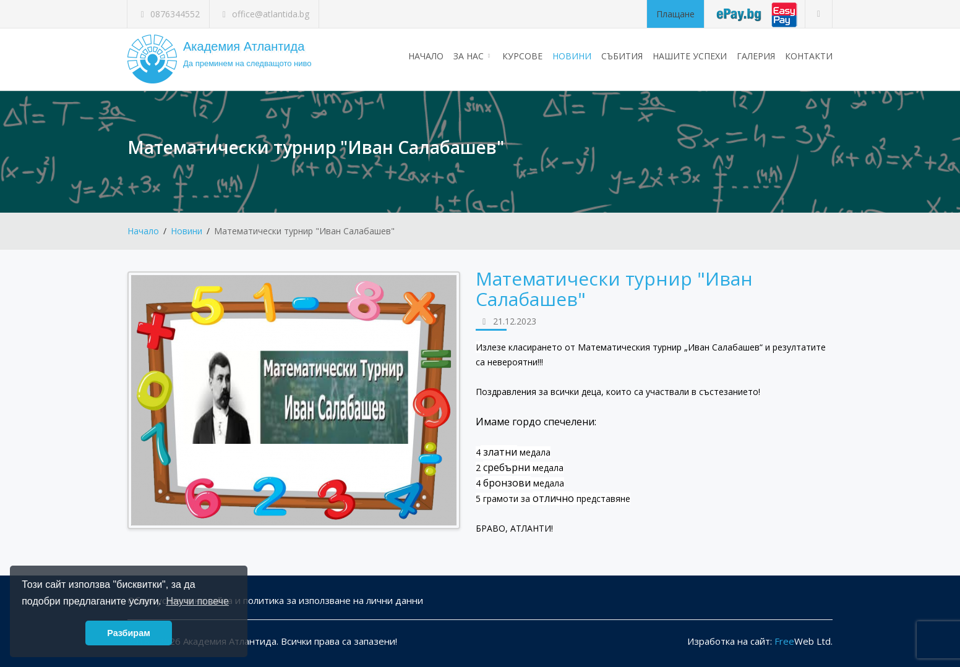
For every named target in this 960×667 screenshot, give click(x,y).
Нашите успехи (690, 56)
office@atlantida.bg (264, 14)
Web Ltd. (803, 641)
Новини (571, 56)
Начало (426, 56)
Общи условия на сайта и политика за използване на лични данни (275, 600)
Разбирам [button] (128, 633)
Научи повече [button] (197, 601)
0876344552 (168, 14)
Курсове (522, 56)
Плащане (675, 14)
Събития (622, 56)
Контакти (809, 56)
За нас (472, 56)
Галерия (756, 56)
